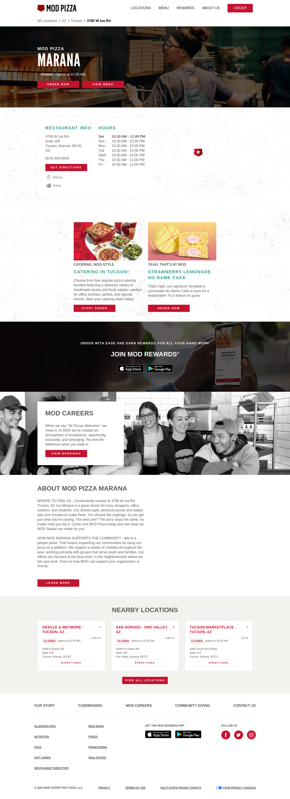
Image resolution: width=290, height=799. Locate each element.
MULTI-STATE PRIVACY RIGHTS (180, 787)
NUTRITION (41, 736)
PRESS (93, 736)
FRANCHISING (97, 747)
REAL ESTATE (97, 757)
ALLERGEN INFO (45, 726)
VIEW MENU (103, 84)
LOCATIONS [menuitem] (141, 8)
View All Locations (145, 680)
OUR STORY (44, 706)
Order (240, 8)
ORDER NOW (58, 84)
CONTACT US (244, 706)
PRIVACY (104, 787)
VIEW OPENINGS (66, 453)
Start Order (94, 308)
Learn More (58, 582)
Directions (65, 662)
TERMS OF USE (135, 787)
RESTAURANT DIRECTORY (51, 768)
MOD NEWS (96, 726)
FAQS (38, 747)
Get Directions (64, 166)
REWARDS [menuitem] (185, 8)
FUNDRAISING (90, 706)
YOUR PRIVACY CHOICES (236, 787)
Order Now (169, 308)
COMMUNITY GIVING (192, 706)
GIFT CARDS (42, 757)
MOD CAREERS (139, 706)
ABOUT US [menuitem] (211, 8)
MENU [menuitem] (163, 8)
